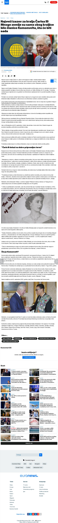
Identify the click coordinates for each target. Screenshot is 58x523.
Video (11, 504)
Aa (52, 81)
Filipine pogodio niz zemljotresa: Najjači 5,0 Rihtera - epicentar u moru (47, 421)
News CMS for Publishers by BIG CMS (29, 522)
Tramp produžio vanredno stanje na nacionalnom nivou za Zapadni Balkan (19, 373)
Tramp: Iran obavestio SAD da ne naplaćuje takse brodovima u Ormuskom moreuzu (47, 381)
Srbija (44, 463)
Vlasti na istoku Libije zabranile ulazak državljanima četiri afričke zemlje (18, 438)
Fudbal (28, 467)
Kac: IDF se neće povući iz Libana (18, 396)
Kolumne (12, 502)
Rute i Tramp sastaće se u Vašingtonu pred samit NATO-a (18, 421)
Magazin (12, 498)
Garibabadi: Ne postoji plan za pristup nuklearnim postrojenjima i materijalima (48, 373)
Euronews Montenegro (17, 12)
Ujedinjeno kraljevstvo (47, 338)
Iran (30, 463)
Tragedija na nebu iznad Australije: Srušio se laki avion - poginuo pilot (18, 413)
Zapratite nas (21, 514)
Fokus (12, 18)
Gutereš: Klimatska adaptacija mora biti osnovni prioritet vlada (19, 389)
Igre (24, 491)
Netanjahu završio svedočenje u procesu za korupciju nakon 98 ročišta (19, 405)
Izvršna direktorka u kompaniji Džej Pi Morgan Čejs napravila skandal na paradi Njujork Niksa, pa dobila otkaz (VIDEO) (47, 397)
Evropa (11, 487)
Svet (8, 18)
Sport (11, 495)
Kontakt (41, 495)
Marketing (41, 493)
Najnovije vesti (26, 487)
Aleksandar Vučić (38, 467)
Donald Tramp (19, 467)
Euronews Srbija (8, 70)
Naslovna (3, 18)
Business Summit (14, 509)
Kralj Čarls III (7, 338)
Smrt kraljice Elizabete (10, 341)
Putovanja (12, 500)
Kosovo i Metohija (32, 12)
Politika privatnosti (43, 491)
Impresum (41, 485)
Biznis (11, 491)
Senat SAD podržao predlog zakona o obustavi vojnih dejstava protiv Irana (48, 438)
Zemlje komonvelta (30, 338)
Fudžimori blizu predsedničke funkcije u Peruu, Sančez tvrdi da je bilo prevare (48, 413)
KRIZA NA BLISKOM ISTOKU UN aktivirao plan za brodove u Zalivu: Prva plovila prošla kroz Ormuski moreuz (19, 430)
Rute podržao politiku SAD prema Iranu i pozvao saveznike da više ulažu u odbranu (18, 381)
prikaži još (29, 443)
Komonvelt (17, 338)
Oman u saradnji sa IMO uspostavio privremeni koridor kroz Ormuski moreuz (46, 430)
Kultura (11, 493)
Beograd (37, 463)
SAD (25, 463)
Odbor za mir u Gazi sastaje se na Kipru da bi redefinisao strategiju (48, 389)
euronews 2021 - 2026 (28, 520)
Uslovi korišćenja (43, 489)
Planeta (13, 370)
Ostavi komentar (29, 357)
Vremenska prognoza (28, 489)
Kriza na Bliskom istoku (17, 13)
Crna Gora (12, 506)
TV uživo (25, 485)
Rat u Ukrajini (43, 12)
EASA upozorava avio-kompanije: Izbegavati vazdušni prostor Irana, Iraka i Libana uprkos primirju (48, 405)
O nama (41, 487)
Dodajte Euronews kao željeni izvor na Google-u (42, 71)
